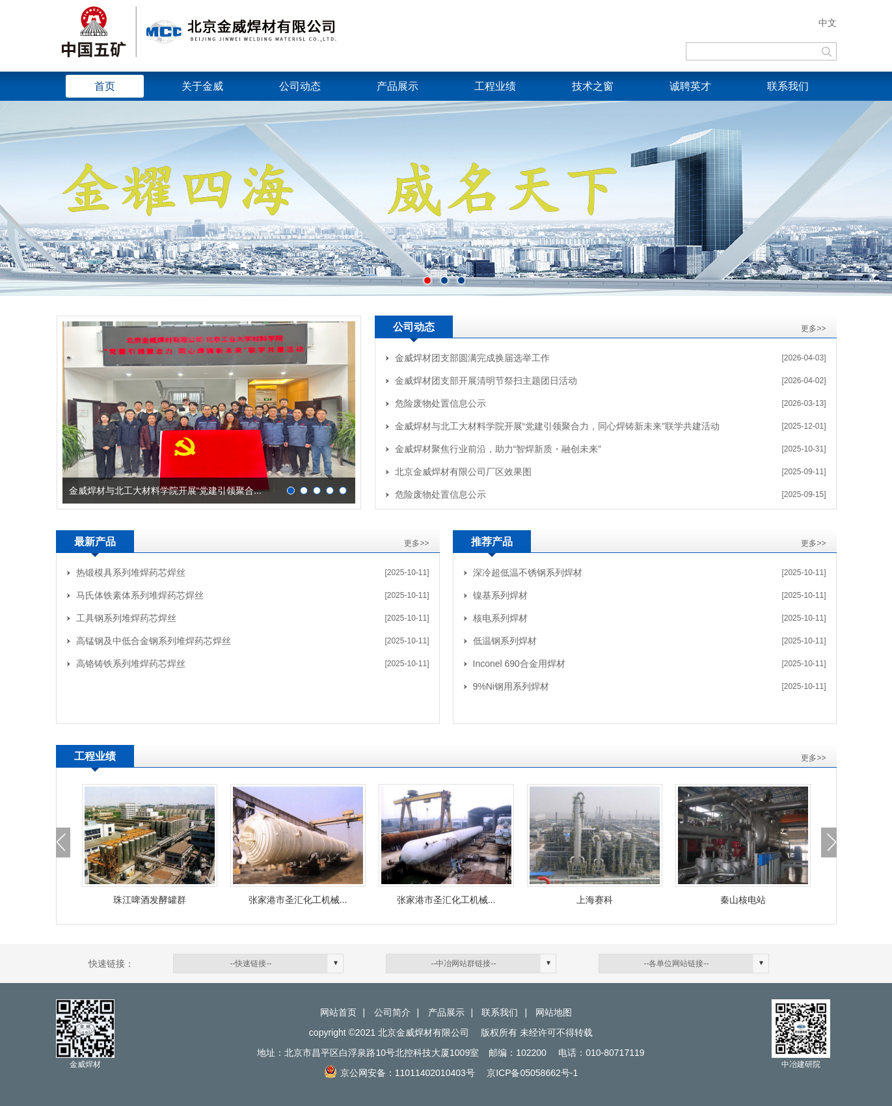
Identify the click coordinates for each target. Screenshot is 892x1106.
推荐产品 (492, 541)
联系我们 (788, 86)
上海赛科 (594, 900)
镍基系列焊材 (500, 595)
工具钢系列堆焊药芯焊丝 (126, 618)
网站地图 (553, 1012)
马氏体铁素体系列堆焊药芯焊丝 (140, 595)
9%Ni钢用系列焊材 (511, 686)
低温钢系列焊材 (505, 641)
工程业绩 (495, 86)
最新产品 (95, 541)
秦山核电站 (743, 900)
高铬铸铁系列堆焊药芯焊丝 (130, 663)
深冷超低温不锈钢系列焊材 (527, 572)
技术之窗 (593, 86)
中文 (827, 23)
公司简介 (392, 1012)
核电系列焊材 (500, 618)
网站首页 (338, 1012)
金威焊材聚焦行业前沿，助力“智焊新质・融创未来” (498, 449)
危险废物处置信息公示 (440, 403)
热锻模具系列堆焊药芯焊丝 (130, 572)
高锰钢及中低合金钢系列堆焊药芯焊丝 (153, 641)
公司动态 (300, 86)
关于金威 (202, 86)
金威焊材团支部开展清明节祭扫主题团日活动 (486, 380)
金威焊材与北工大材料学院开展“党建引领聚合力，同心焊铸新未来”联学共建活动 (557, 426)
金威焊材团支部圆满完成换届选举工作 (472, 358)
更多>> (813, 328)
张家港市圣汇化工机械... (298, 900)
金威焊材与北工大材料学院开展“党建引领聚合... (165, 490)
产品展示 (397, 86)
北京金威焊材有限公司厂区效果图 (463, 471)
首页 (104, 86)
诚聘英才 (690, 86)
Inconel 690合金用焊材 (519, 663)
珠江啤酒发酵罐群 (149, 900)
